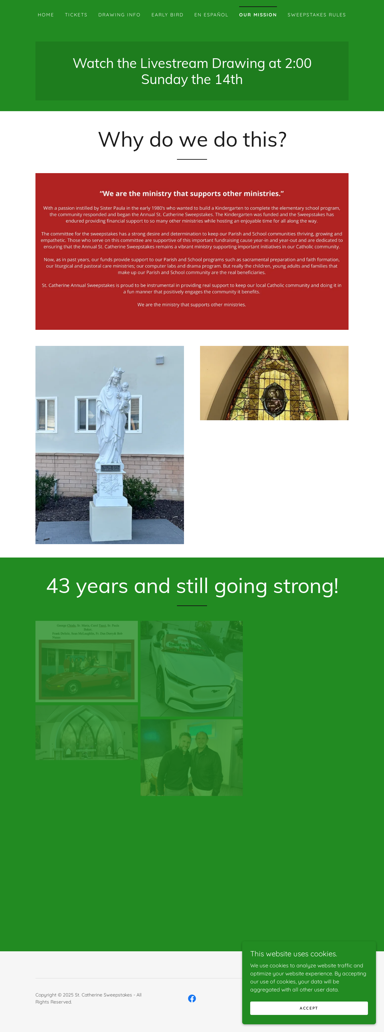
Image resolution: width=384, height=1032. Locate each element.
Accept (309, 1008)
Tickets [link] (76, 15)
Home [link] (46, 15)
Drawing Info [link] (119, 15)
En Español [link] (211, 15)
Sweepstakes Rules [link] (317, 15)
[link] (192, 82)
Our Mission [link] (258, 15)
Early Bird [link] (168, 15)
